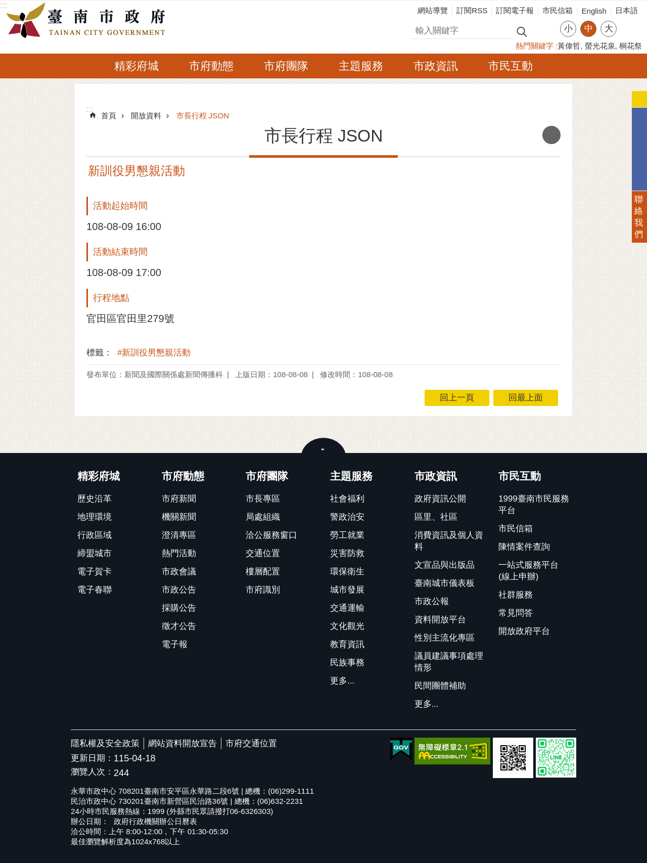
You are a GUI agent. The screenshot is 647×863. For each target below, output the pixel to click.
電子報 (175, 644)
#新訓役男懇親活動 (154, 352)
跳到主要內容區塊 (5, 5)
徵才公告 (179, 626)
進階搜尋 (543, 31)
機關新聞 (179, 517)
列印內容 (551, 135)
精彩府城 (136, 66)
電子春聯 (94, 590)
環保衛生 (347, 571)
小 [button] (568, 28)
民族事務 (347, 662)
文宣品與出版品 (444, 565)
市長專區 (263, 499)
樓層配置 (263, 571)
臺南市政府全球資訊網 (88, 21)
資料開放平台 (440, 619)
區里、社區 (435, 517)
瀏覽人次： (92, 772)
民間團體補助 (440, 686)
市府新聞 (179, 499)
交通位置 (263, 553)
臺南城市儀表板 (444, 583)
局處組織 (263, 517)
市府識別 (263, 590)
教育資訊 (347, 644)
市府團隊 (286, 66)
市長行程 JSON (202, 115)
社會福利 (347, 499)
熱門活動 (179, 553)
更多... (342, 681)
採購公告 (179, 608)
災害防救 (347, 553)
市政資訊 (435, 66)
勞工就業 (347, 535)
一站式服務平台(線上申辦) (528, 570)
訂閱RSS (471, 10)
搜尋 (420, 29)
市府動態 (211, 66)
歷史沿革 (94, 499)
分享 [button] (629, 22)
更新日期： (92, 758)
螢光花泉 (600, 45)
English (594, 11)
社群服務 (515, 595)
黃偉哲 (569, 45)
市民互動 (510, 66)
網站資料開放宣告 (182, 743)
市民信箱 (557, 10)
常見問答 (515, 613)
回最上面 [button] (526, 397)
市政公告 (179, 590)
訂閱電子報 (515, 10)
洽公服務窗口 (271, 535)
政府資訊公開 (440, 499)
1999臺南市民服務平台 (533, 504)
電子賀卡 (94, 571)
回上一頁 (457, 397)
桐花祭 (630, 45)
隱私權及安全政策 (105, 743)
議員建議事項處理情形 (448, 661)
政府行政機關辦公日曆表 (155, 821)
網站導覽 (433, 10)
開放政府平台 (524, 631)
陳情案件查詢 (524, 547)
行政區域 (94, 535)
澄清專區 (179, 535)
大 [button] (609, 28)
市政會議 (179, 571)
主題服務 (361, 66)
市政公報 (431, 601)
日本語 (626, 10)
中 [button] (588, 28)
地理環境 (94, 517)
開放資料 (146, 115)
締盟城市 (94, 553)
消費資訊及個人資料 (448, 541)
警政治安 (347, 517)
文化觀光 (347, 626)
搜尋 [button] (522, 31)
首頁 (108, 115)
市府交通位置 (251, 743)
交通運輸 (347, 608)
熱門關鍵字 (534, 46)
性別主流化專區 (444, 638)
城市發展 (347, 590)
